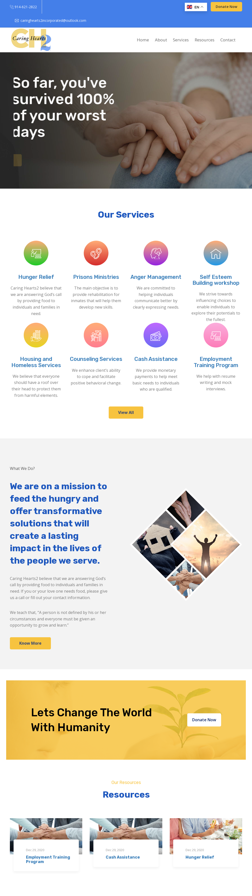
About (161, 40)
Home (143, 40)
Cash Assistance (156, 359)
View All (126, 412)
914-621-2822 (26, 6)
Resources (204, 40)
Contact (227, 40)
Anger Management (155, 277)
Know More (30, 643)
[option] (126, 120)
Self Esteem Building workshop (215, 280)
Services (181, 40)
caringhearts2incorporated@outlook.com (53, 20)
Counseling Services (96, 359)
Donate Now (226, 6)
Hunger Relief (36, 277)
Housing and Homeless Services (36, 362)
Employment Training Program (216, 362)
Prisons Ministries (96, 277)
